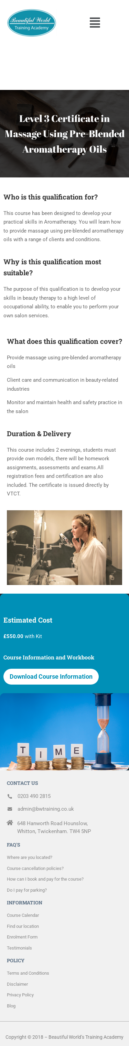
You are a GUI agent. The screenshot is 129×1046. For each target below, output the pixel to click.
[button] (95, 22)
